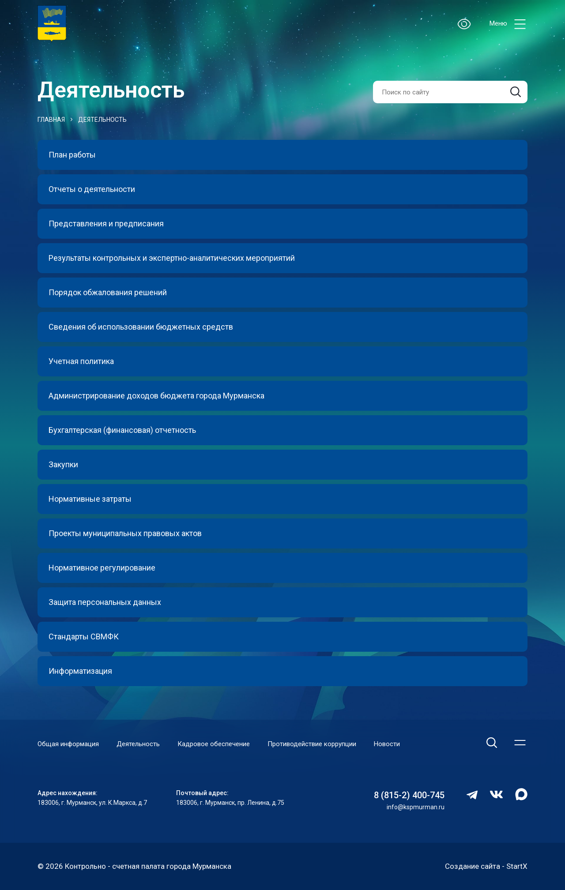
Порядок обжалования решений (108, 292)
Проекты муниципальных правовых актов (125, 533)
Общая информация (68, 744)
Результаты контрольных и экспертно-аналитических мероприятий (172, 258)
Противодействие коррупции (311, 744)
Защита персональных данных (105, 602)
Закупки (63, 464)
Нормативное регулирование (102, 567)
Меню (508, 24)
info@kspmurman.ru (415, 807)
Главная (51, 119)
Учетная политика (81, 361)
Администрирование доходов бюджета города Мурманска (156, 395)
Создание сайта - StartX (486, 866)
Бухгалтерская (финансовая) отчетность (122, 430)
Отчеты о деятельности (92, 189)
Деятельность (102, 119)
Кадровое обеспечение (213, 744)
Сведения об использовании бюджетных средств (141, 326)
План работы (72, 154)
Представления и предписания (106, 223)
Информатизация (80, 671)
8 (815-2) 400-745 (409, 795)
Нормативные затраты (90, 498)
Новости (387, 744)
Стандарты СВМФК (84, 636)
